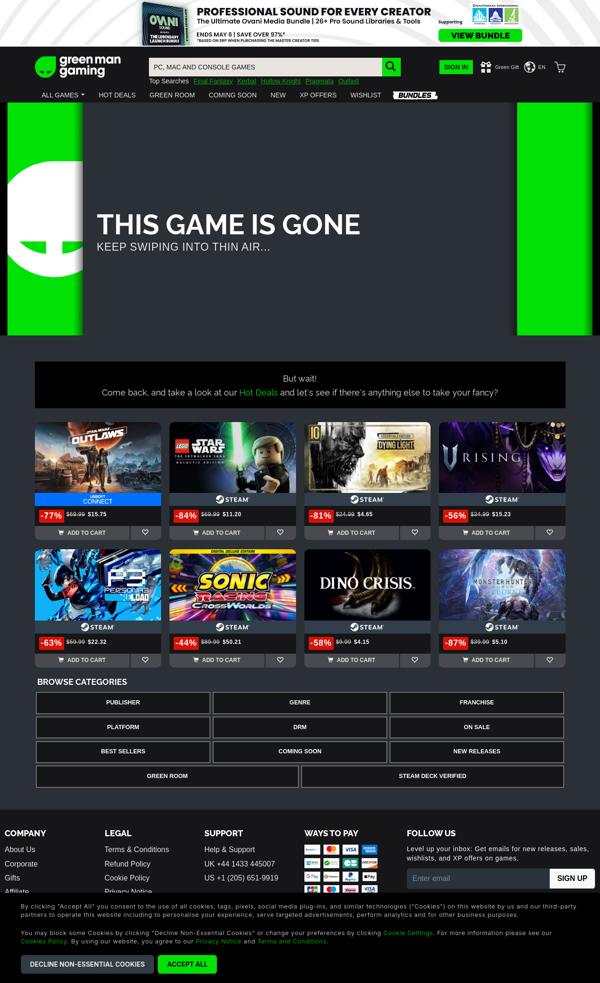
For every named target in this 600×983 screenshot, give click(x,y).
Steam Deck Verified (432, 776)
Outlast (348, 81)
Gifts (12, 878)
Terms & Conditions (137, 849)
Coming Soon (299, 751)
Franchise (477, 702)
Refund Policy (128, 864)
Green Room (167, 776)
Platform (123, 727)
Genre (300, 702)
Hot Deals (258, 391)
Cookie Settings (408, 932)
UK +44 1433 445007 (239, 864)
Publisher (123, 702)
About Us (20, 849)
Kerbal (246, 81)
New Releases (476, 751)
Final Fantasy (213, 81)
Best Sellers (123, 751)
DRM (300, 727)
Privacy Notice (219, 941)
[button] (63, 95)
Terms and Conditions (291, 941)
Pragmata (319, 81)
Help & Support (229, 849)
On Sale (477, 727)
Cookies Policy (44, 941)
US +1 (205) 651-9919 (241, 878)
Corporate (21, 864)
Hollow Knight (281, 81)
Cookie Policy (127, 878)
